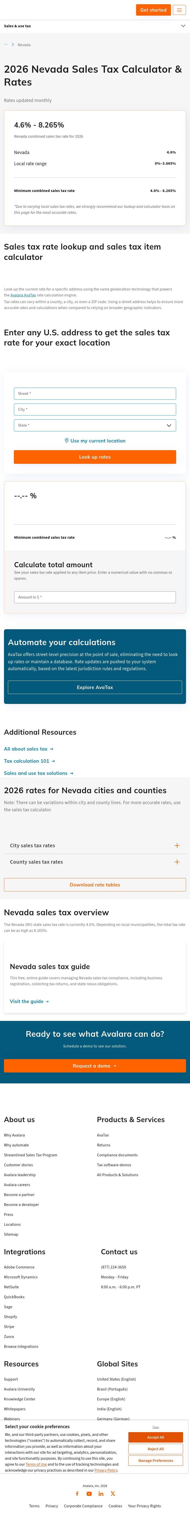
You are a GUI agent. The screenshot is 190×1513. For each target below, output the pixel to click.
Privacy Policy (106, 1470)
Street (23, 393)
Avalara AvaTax (23, 295)
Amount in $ (28, 597)
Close (156, 1427)
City (21, 409)
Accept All (155, 1437)
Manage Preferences (155, 1460)
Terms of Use (36, 1464)
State (22, 425)
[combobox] (95, 425)
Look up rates (95, 457)
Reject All (156, 1449)
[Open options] (169, 425)
